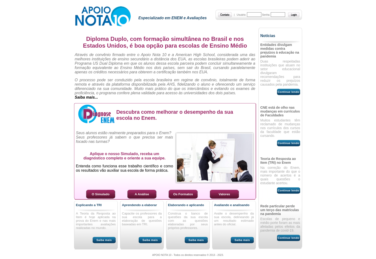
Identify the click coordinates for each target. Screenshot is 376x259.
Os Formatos (183, 194)
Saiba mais (104, 240)
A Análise (142, 194)
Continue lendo (288, 91)
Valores (224, 194)
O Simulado (100, 194)
